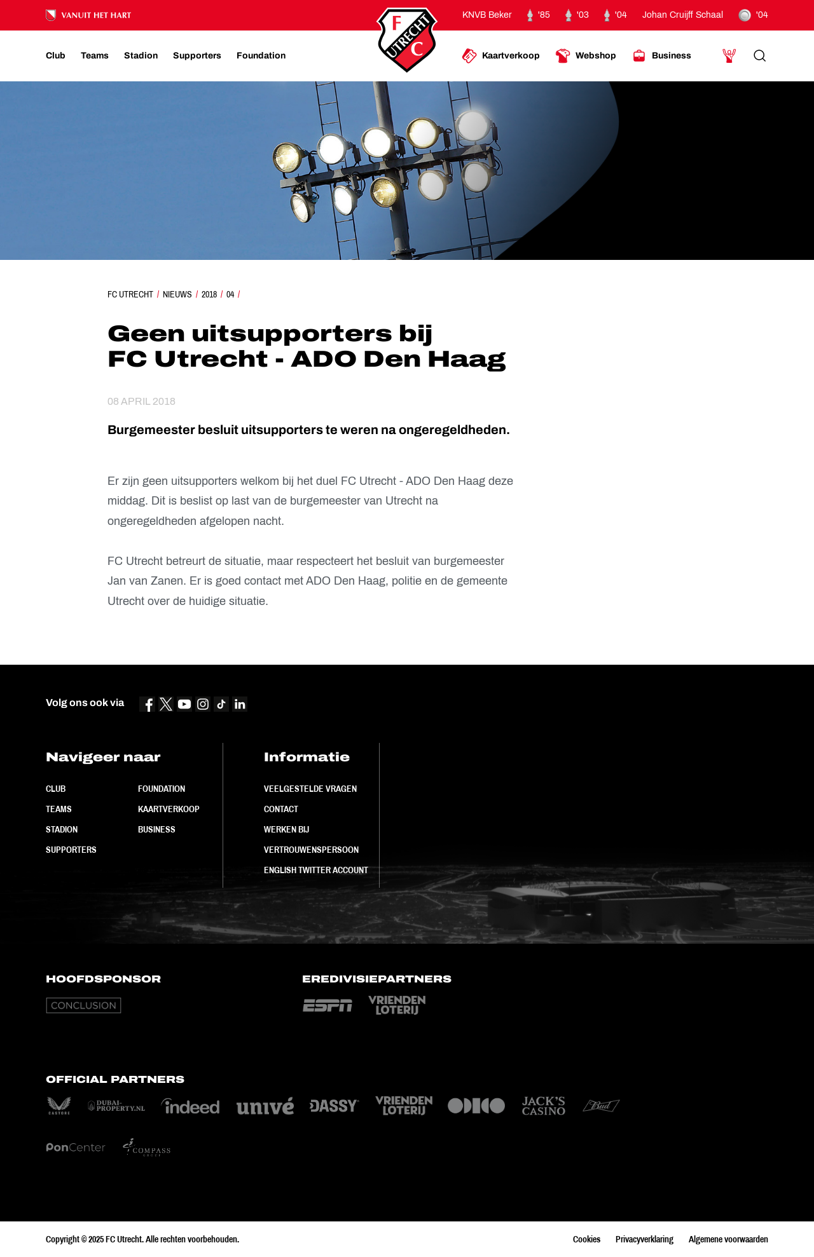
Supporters (71, 849)
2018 (209, 294)
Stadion (62, 829)
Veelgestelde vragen (310, 788)
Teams (59, 809)
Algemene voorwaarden (728, 1239)
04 (230, 294)
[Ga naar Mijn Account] (729, 56)
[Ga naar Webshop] (585, 56)
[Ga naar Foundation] (261, 56)
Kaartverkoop (169, 809)
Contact (281, 809)
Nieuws (177, 294)
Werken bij (286, 829)
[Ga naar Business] (661, 56)
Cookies (586, 1239)
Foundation (161, 788)
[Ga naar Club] (56, 56)
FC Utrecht (130, 294)
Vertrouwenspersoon (311, 849)
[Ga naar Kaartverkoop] (501, 56)
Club (56, 788)
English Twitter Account (316, 870)
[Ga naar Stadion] (141, 56)
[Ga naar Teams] (95, 56)
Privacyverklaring (644, 1239)
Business (157, 829)
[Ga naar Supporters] (197, 56)
